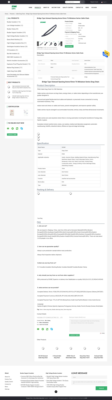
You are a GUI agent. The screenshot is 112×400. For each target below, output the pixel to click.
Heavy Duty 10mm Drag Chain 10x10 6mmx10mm (85, 356)
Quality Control (68, 7)
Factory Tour (56, 7)
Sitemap (7, 389)
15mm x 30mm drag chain (45, 309)
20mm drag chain (68, 309)
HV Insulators (11, 50)
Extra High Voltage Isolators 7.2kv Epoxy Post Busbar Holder (57, 381)
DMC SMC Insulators (13, 57)
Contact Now (69, 46)
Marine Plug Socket (13, 67)
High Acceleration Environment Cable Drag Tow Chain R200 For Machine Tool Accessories (21, 88)
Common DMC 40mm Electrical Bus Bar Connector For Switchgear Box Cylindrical (32, 377)
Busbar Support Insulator (14, 32)
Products (38, 7)
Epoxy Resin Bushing (13, 39)
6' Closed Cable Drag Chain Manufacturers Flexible (57, 356)
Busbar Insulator (12, 22)
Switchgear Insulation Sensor (16, 46)
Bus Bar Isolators (12, 53)
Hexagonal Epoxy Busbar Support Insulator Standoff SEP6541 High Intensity (32, 381)
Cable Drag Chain (20, 13)
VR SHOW (94, 7)
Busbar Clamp (11, 29)
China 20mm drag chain (38, 398)
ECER (86, 398)
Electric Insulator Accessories (16, 60)
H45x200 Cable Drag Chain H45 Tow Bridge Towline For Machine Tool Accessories (20, 97)
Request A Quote (94, 2)
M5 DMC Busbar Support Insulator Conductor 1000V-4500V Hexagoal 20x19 (32, 385)
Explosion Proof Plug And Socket (17, 64)
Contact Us (79, 7)
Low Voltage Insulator (13, 25)
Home (30, 7)
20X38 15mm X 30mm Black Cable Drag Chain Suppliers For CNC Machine (71, 356)
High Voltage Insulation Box (15, 43)
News (87, 7)
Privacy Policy (29, 398)
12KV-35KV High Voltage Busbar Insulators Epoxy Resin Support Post (56, 385)
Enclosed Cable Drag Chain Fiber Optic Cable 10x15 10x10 (98, 356)
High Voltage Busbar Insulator (16, 36)
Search (82, 2)
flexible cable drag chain (57, 309)
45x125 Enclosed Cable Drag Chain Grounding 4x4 (43, 356)
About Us (46, 7)
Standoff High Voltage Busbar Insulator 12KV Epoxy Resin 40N (57, 377)
